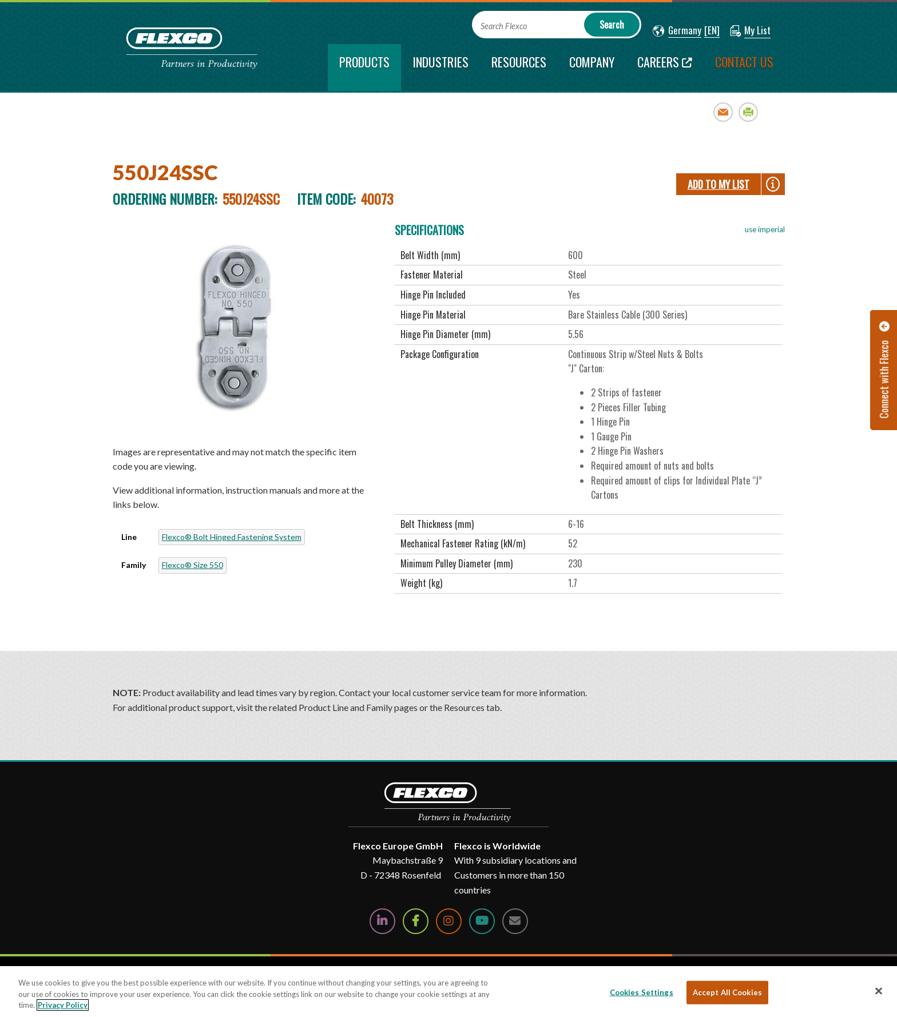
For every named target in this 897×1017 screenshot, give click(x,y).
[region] (448, 991)
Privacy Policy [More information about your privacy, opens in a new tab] (63, 1005)
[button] (677, 30)
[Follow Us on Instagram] (449, 921)
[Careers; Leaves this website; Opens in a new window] (665, 67)
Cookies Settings (641, 991)
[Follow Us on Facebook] (415, 921)
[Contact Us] (515, 921)
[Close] (878, 990)
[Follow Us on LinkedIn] (382, 921)
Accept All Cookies (727, 991)
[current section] (364, 67)
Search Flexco (504, 26)
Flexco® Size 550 (192, 565)
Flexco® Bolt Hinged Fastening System (231, 537)
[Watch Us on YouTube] (482, 921)
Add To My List (718, 184)
